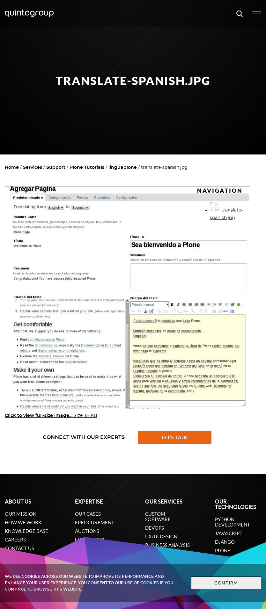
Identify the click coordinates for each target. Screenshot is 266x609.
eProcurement (94, 522)
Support (55, 167)
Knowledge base (26, 531)
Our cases (88, 514)
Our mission (20, 514)
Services (32, 167)
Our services (163, 501)
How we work (23, 522)
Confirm (225, 582)
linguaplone (122, 167)
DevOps (154, 528)
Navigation (220, 190)
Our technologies (235, 504)
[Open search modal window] (239, 13)
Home (12, 167)
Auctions (87, 531)
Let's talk (175, 437)
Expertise (89, 501)
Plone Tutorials (87, 167)
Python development (232, 522)
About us (18, 501)
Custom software (158, 516)
